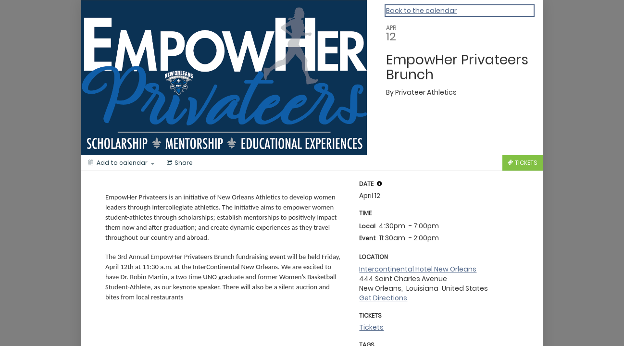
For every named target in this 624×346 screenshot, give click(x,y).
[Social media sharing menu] (179, 163)
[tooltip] (379, 183)
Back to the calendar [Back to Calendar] (421, 10)
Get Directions (383, 298)
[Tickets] (522, 163)
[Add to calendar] (121, 163)
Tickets (371, 327)
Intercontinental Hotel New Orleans (417, 269)
